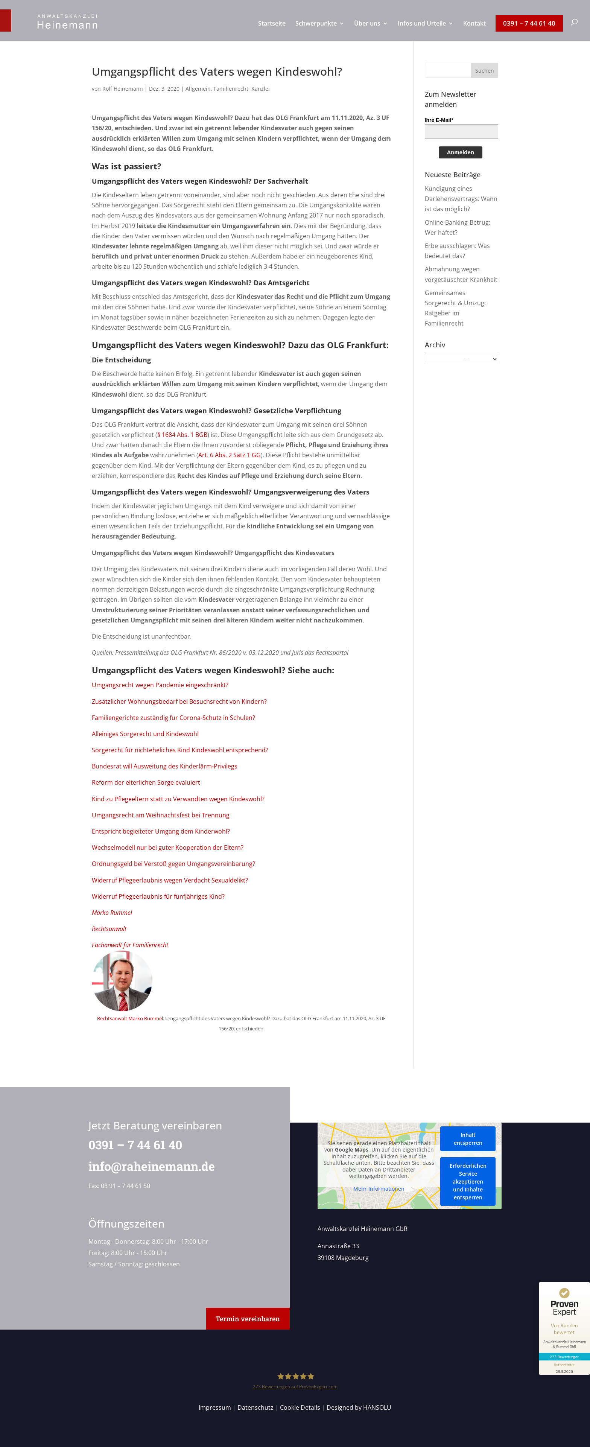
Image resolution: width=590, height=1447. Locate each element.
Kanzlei (260, 88)
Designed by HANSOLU (359, 1407)
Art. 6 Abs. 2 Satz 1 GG (229, 455)
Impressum (215, 1407)
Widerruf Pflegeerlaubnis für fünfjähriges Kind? (158, 896)
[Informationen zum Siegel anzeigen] (564, 1367)
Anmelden (460, 152)
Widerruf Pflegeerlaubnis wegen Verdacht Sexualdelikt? (170, 880)
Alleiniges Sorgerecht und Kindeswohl (145, 734)
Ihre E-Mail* (439, 120)
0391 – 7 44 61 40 (130, 1145)
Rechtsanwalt (109, 929)
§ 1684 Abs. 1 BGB (182, 435)
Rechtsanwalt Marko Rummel (130, 1018)
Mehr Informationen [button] (378, 1188)
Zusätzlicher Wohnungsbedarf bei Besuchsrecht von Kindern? (179, 701)
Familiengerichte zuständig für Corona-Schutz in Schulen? (173, 718)
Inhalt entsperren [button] (467, 1138)
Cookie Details (300, 1407)
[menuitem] (272, 31)
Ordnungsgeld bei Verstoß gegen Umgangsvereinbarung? (173, 864)
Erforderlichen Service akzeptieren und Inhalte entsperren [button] (467, 1181)
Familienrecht (231, 88)
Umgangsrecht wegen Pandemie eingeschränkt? (160, 685)
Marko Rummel (112, 912)
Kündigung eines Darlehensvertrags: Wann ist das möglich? (461, 198)
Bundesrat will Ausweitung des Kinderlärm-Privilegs (164, 766)
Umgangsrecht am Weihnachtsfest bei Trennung (161, 815)
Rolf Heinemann (122, 88)
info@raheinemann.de (147, 1166)
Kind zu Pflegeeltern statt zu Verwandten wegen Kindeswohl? (178, 799)
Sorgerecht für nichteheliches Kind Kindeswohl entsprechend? (180, 750)
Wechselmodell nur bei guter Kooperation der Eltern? (167, 847)
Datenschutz (255, 1407)
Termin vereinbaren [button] (248, 1318)
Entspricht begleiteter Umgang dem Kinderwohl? (161, 831)
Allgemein (198, 88)
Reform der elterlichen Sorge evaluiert (146, 782)
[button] (484, 70)
